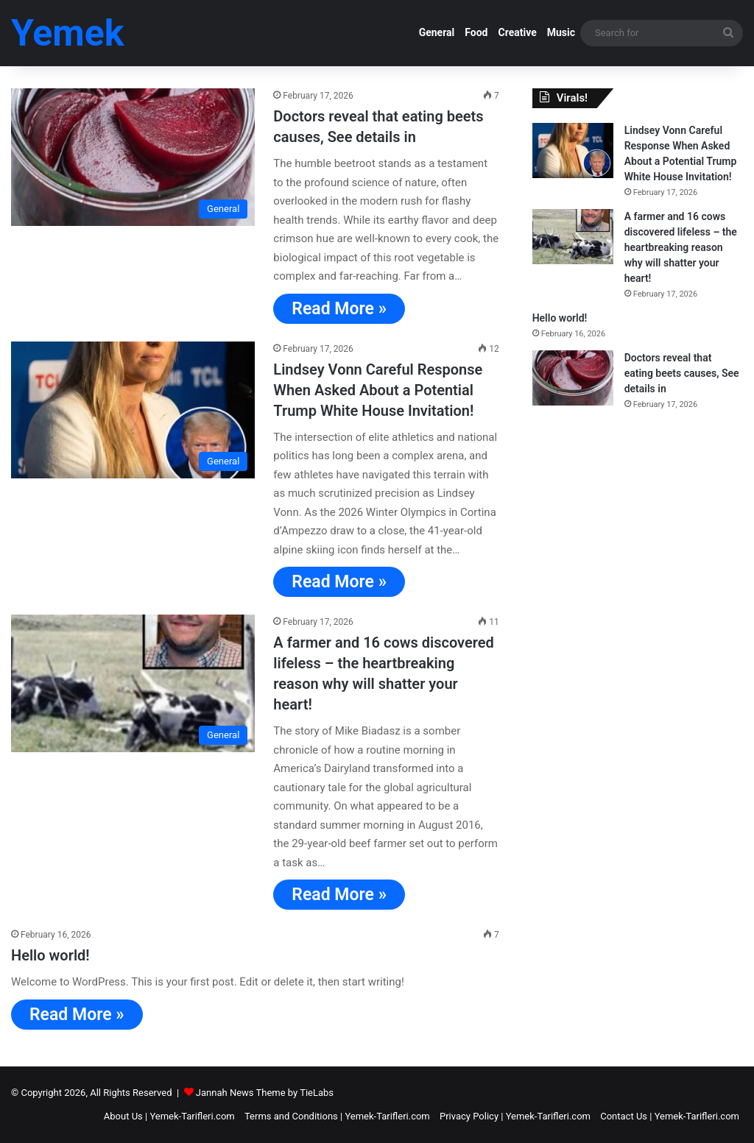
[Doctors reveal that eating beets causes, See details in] (133, 157)
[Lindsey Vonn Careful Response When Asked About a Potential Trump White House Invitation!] (133, 410)
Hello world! (50, 955)
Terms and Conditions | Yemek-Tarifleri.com (337, 1116)
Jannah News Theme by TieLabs (265, 1092)
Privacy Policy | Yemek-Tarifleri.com (515, 1116)
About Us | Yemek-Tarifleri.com (169, 1116)
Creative (517, 32)
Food (476, 32)
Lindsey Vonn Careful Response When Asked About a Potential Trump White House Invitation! (377, 390)
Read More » (339, 309)
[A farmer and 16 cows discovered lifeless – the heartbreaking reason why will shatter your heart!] (133, 683)
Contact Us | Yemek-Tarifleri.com (669, 1116)
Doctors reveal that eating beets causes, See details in (681, 373)
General (437, 32)
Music (561, 32)
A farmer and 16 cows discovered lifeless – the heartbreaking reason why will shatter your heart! (680, 247)
